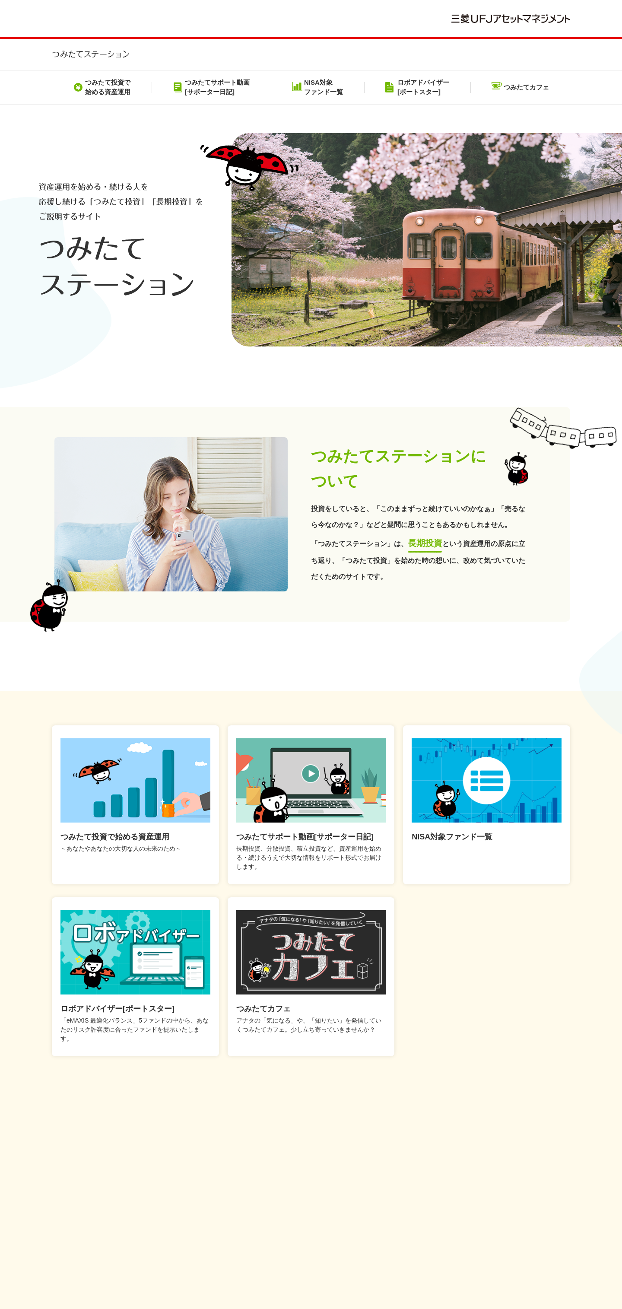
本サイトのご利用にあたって (126, 1235)
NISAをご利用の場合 (314, 1248)
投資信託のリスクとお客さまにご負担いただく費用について (460, 1235)
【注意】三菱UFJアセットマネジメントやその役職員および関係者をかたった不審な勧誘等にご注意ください (357, 1207)
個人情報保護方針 (217, 1235)
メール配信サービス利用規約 (312, 1235)
